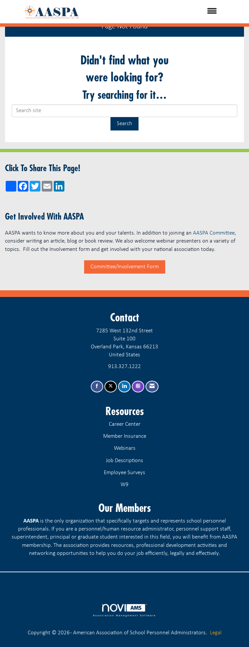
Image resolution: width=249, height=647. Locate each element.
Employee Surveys (124, 472)
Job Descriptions (124, 460)
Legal (216, 633)
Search (124, 123)
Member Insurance (124, 436)
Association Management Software (124, 610)
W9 (124, 485)
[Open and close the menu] (163, 11)
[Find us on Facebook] (97, 386)
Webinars (125, 448)
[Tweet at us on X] (110, 386)
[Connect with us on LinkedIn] (124, 386)
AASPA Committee (214, 233)
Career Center (125, 424)
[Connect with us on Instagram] (138, 386)
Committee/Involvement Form (124, 267)
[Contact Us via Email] (152, 386)
